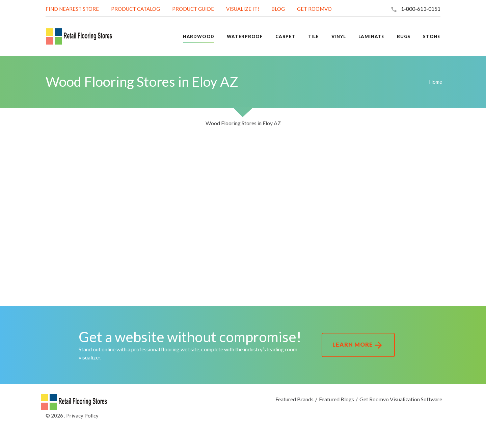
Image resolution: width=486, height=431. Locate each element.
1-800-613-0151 (420, 8)
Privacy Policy (82, 415)
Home (435, 82)
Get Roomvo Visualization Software (400, 399)
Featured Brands (294, 399)
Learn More (358, 345)
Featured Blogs (336, 399)
